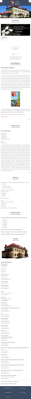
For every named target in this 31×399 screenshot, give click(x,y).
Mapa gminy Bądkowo (4, 116)
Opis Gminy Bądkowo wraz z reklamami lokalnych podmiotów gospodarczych (13, 114)
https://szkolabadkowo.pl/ (5, 198)
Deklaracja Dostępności (8, 392)
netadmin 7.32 (8, 396)
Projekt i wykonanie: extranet (8, 388)
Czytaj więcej (15, 48)
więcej (29, 118)
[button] (13, 54)
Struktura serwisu (23, 392)
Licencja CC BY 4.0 (23, 388)
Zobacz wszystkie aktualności (15, 57)
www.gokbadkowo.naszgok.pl (5, 139)
